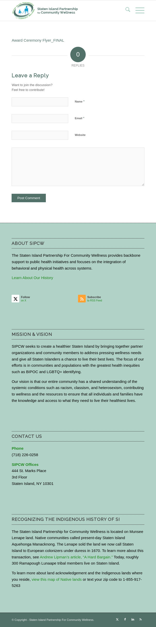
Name (79, 101)
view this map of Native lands (57, 579)
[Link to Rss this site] (140, 619)
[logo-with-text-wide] (65, 10)
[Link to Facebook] (125, 619)
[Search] (125, 10)
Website (80, 134)
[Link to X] (117, 619)
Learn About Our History (32, 277)
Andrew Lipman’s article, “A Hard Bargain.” (76, 557)
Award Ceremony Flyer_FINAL (38, 40)
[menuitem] (125, 10)
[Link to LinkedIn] (133, 619)
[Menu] (137, 10)
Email (79, 118)
